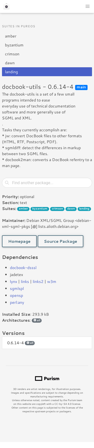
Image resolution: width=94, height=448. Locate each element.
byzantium (14, 45)
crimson (12, 54)
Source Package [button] (60, 241)
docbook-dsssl (23, 267)
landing (11, 71)
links (25, 281)
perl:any (17, 302)
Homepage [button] (19, 241)
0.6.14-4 (21, 342)
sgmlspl (17, 288)
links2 (38, 281)
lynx (13, 281)
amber (10, 36)
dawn (10, 63)
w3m (51, 281)
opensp (16, 295)
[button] (87, 6)
